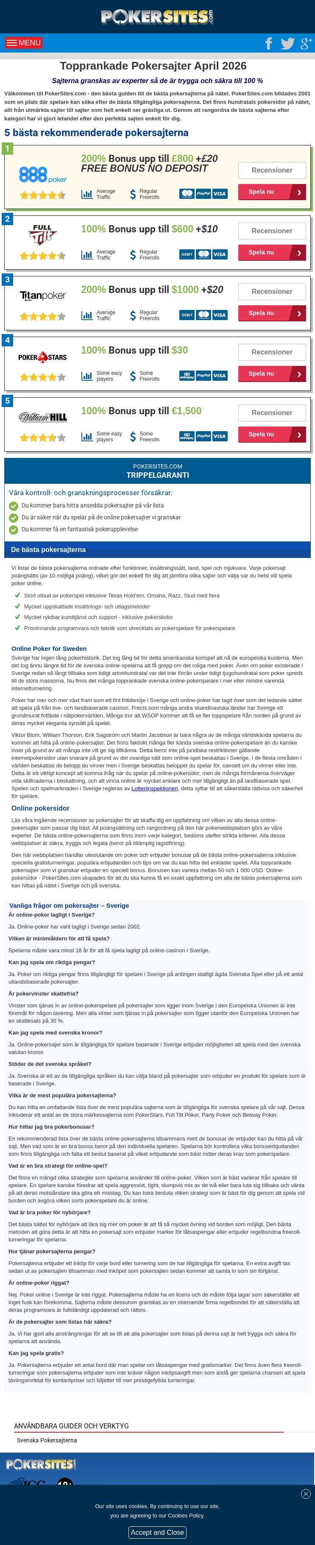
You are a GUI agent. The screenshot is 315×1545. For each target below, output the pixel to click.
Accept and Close (157, 1532)
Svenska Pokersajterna (47, 1440)
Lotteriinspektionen (154, 788)
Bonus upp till (134, 350)
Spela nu (261, 191)
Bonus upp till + (149, 163)
